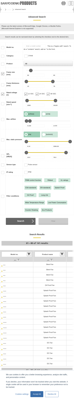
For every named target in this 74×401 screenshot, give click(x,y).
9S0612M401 (8, 264)
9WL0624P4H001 (9, 306)
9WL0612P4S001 (9, 301)
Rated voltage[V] (11, 94)
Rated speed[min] (11, 103)
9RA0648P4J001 (9, 363)
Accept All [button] (37, 394)
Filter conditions (12, 196)
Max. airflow (11, 119)
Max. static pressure (14, 139)
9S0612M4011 (8, 269)
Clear (53, 221)
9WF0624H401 (8, 285)
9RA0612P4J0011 (9, 348)
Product (9, 64)
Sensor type (11, 164)
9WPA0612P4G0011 (10, 327)
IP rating (9, 172)
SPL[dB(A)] (9, 155)
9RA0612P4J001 (9, 343)
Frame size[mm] (10, 73)
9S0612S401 (7, 275)
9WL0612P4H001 (9, 290)
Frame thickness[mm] (12, 84)
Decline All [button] (52, 394)
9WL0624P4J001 (9, 311)
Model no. (10, 47)
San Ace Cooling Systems (18, 9)
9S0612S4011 (8, 280)
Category (9, 56)
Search (20, 221)
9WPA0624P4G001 (10, 332)
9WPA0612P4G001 (10, 322)
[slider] (31, 70)
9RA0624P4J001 (9, 353)
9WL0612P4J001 (9, 296)
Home (4, 9)
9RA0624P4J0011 (9, 358)
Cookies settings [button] (22, 394)
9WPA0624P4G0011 (10, 337)
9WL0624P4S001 (9, 316)
